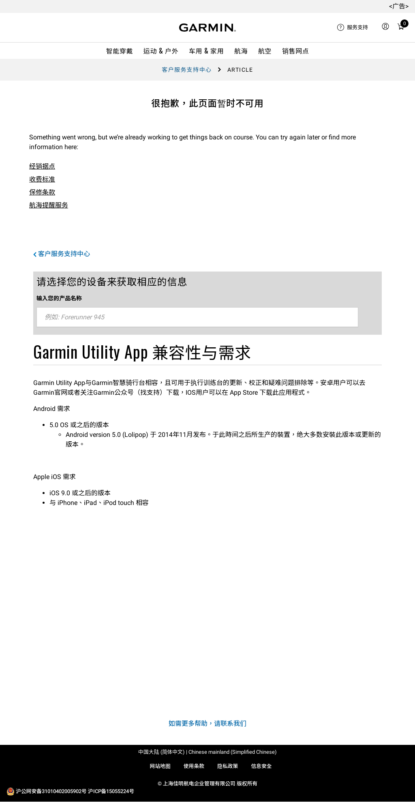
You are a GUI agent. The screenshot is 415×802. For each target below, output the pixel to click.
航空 (265, 51)
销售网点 (295, 51)
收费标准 (42, 179)
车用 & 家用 (206, 51)
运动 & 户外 (160, 51)
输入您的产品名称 (59, 298)
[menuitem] (353, 27)
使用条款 (194, 766)
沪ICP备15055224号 (111, 791)
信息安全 (261, 766)
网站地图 (160, 766)
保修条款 (42, 192)
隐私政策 (227, 766)
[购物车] (401, 27)
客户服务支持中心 (187, 69)
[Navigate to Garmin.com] (207, 27)
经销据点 (42, 166)
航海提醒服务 (48, 205)
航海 (241, 51)
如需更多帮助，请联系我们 (207, 723)
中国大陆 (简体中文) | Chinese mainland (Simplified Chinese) (207, 752)
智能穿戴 (119, 51)
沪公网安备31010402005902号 (51, 791)
